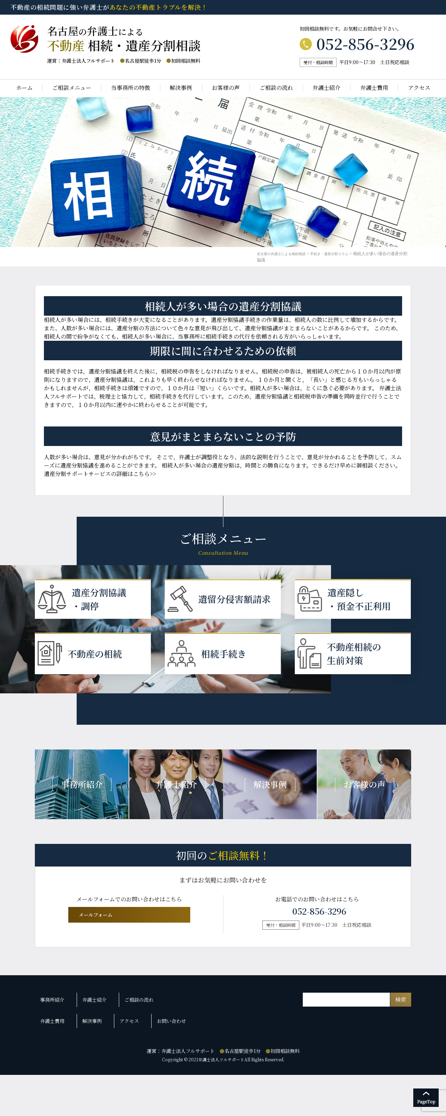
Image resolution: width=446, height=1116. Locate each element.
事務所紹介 (54, 1054)
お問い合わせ (161, 1066)
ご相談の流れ (276, 88)
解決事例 (181, 88)
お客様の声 (226, 88)
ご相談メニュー (71, 88)
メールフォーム (128, 971)
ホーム (24, 88)
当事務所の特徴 (130, 88)
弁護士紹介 (326, 88)
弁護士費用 (374, 88)
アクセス (419, 88)
